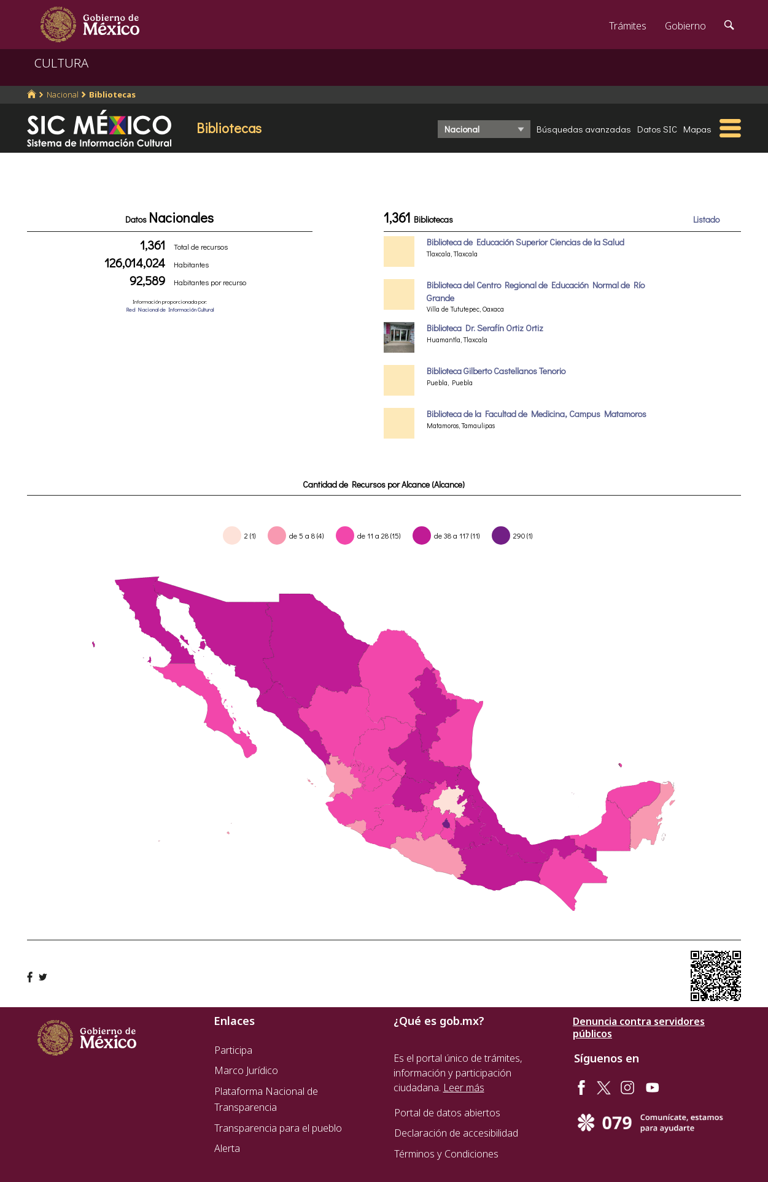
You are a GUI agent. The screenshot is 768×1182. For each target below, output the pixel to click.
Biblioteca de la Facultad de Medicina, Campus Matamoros (536, 414)
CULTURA (61, 63)
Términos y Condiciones (446, 1154)
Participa (233, 1050)
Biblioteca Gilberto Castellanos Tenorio (496, 371)
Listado (706, 219)
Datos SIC (657, 129)
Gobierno (685, 26)
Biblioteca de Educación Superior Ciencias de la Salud (525, 242)
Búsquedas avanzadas (584, 129)
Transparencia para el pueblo (278, 1128)
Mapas (697, 129)
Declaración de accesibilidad (456, 1133)
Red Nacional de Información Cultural (170, 309)
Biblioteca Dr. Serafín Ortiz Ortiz (485, 328)
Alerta (227, 1148)
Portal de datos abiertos (447, 1112)
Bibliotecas (112, 94)
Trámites (627, 26)
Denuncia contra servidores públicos (639, 1027)
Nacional (63, 94)
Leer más (463, 1087)
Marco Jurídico (246, 1070)
